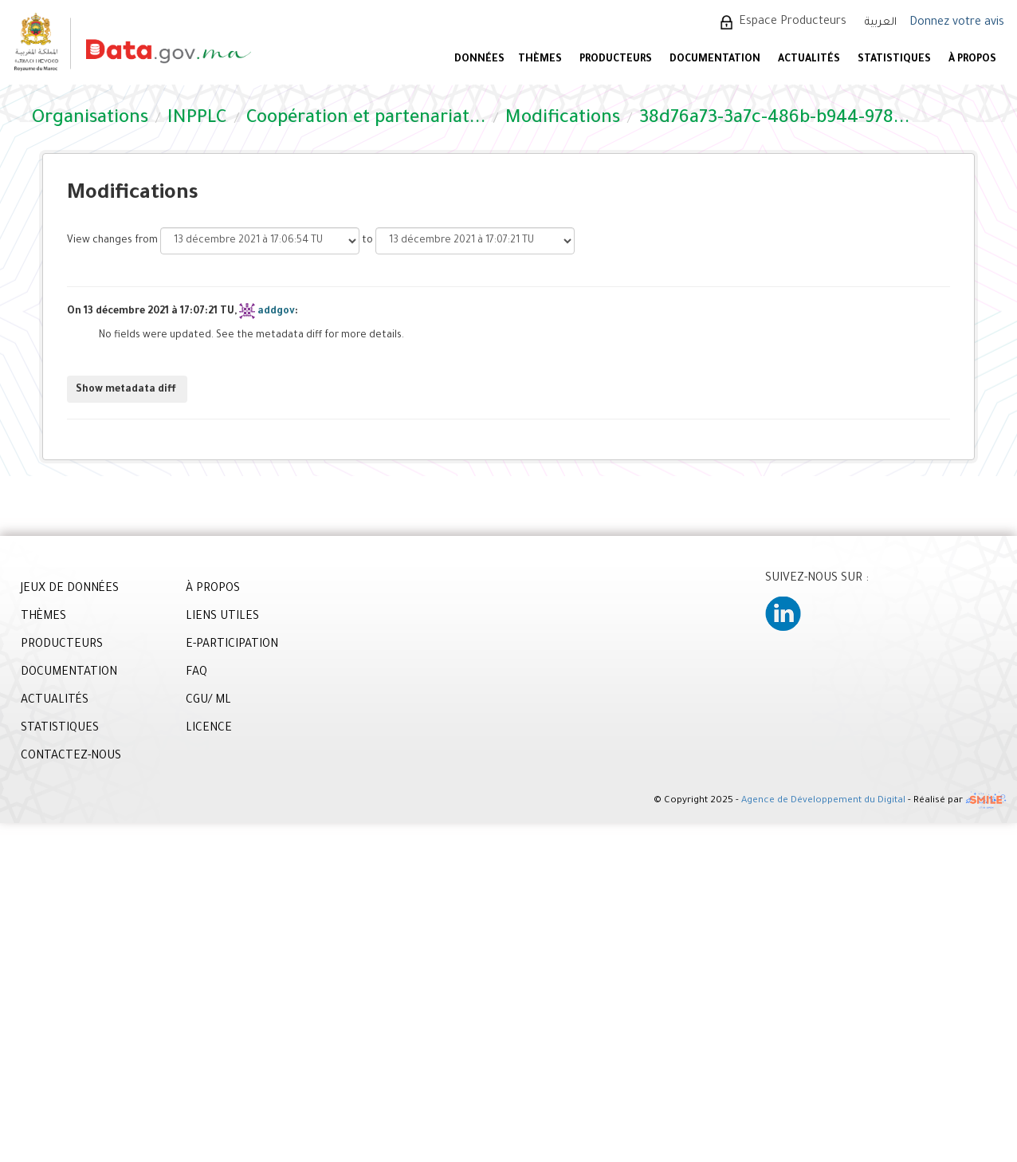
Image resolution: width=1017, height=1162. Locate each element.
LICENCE (209, 729)
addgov (276, 311)
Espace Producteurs (792, 22)
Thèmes (540, 59)
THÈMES (43, 617)
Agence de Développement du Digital (823, 801)
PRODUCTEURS (615, 59)
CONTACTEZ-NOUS (71, 756)
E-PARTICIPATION (232, 645)
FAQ (196, 673)
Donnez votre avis (956, 23)
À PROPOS (972, 59)
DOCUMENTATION (714, 59)
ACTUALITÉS (809, 59)
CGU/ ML (208, 701)
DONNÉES (479, 59)
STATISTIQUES (894, 59)
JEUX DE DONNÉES (70, 589)
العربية (881, 23)
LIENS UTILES (222, 617)
